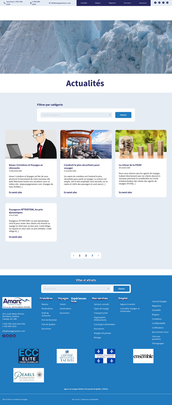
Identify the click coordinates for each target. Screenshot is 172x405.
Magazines (112, 3)
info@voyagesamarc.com (13, 331)
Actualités (84, 3)
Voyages (63, 298)
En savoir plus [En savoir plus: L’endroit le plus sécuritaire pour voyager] (70, 192)
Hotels (63, 304)
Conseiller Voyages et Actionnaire (130, 310)
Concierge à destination (104, 324)
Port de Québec (49, 324)
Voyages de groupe (102, 333)
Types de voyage (101, 308)
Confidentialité (158, 323)
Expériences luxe (78, 299)
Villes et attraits (86, 280)
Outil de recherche (46, 314)
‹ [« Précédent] (73, 255)
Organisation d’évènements (100, 318)
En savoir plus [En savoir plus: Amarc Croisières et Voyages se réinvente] (15, 192)
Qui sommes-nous (160, 332)
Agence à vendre (127, 304)
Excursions (127, 3)
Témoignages (158, 343)
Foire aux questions (156, 337)
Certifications (158, 327)
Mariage (97, 337)
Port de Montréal (49, 319)
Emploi (122, 298)
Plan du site (76, 399)
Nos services (100, 298)
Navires (45, 304)
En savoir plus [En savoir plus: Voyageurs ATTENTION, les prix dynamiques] (15, 236)
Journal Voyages (159, 301)
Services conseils (101, 304)
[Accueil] (16, 303)
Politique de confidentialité (89, 399)
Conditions (157, 319)
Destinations (47, 308)
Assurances (142, 3)
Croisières (46, 298)
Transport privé (101, 313)
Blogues (97, 3)
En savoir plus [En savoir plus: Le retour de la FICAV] (125, 192)
